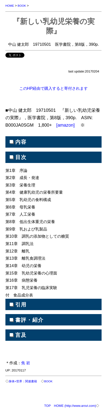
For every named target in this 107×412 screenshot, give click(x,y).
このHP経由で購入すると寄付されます (53, 88)
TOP (47, 406)
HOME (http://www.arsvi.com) (75, 406)
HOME (9, 5)
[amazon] (66, 125)
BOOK (22, 5)
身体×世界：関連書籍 (23, 381)
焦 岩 (25, 363)
